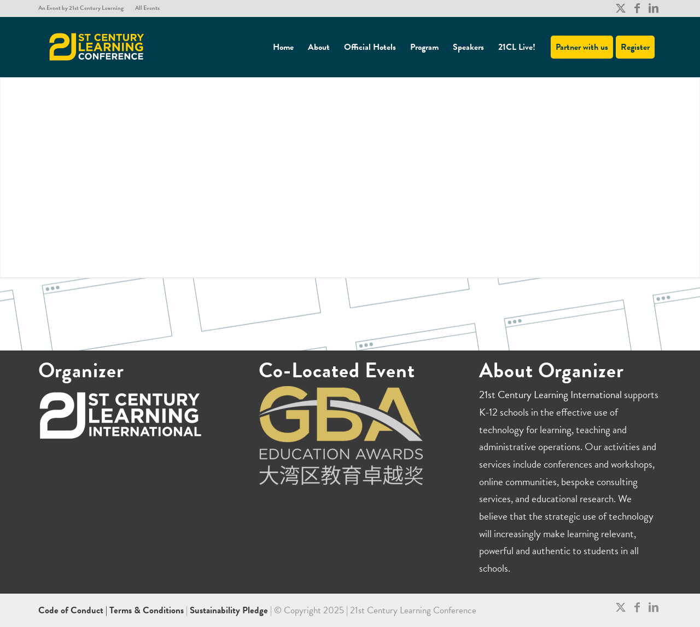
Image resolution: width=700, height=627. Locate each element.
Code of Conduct (72, 610)
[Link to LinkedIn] (653, 8)
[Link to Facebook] (637, 8)
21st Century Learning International (550, 394)
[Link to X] (620, 8)
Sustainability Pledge (230, 610)
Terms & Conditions (146, 610)
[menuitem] (84, 8)
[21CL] (96, 47)
